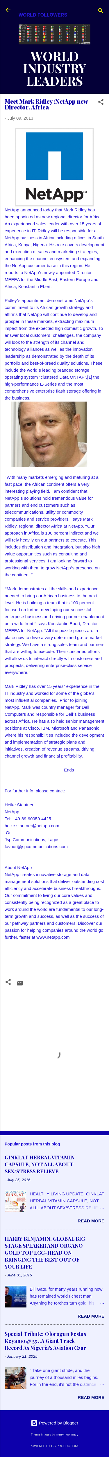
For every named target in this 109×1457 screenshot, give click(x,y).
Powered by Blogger (54, 1422)
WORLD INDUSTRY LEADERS (54, 68)
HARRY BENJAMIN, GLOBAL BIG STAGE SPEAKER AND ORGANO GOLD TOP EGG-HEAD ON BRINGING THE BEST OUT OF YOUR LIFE (45, 1252)
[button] (100, 102)
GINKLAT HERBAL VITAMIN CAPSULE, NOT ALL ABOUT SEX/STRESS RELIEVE (40, 1164)
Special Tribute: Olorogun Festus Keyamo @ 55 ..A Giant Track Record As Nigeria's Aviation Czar (45, 1340)
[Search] (100, 12)
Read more (91, 1220)
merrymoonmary (67, 1434)
